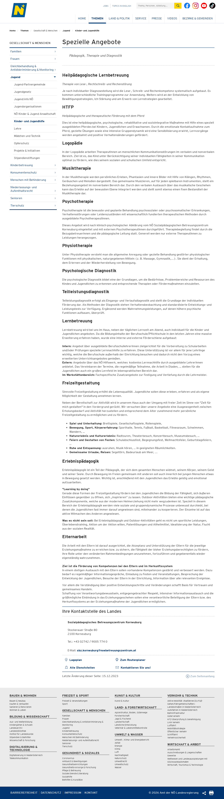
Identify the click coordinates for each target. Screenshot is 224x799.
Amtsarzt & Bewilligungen (74, 761)
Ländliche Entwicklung (125, 724)
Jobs (105, 5)
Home (82, 18)
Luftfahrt (171, 725)
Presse (157, 18)
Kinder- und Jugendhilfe (87, 30)
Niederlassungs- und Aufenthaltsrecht (33, 188)
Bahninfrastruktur (176, 713)
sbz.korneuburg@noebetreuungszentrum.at (106, 650)
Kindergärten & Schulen (21, 724)
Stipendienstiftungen (27, 158)
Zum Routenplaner (132, 660)
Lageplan (75, 660)
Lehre (17, 128)
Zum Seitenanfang (200, 676)
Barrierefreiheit (24, 792)
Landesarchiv (16, 728)
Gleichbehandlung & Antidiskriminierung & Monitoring (33, 67)
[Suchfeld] (155, 6)
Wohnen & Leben (18, 710)
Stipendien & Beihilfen (20, 737)
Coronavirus (68, 758)
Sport (65, 703)
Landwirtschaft (122, 721)
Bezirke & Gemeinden (197, 18)
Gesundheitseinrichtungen (75, 764)
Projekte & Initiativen (27, 150)
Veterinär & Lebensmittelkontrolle (131, 728)
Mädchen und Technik (27, 136)
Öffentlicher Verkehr (177, 731)
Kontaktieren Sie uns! (136, 667)
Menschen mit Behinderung (33, 180)
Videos (172, 18)
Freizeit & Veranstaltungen (75, 700)
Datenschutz (51, 792)
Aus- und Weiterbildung (21, 721)
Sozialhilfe (67, 776)
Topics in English (121, 5)
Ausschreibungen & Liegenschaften (184, 752)
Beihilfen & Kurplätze (72, 779)
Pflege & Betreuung (71, 770)
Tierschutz (33, 205)
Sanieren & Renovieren (20, 707)
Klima (117, 749)
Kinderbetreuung (33, 165)
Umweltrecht (121, 761)
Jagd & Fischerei (123, 718)
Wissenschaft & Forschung (22, 740)
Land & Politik (119, 18)
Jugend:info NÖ (23, 99)
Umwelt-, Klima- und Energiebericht (132, 739)
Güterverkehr (173, 716)
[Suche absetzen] (177, 6)
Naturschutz (121, 758)
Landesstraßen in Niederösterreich (184, 707)
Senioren (33, 198)
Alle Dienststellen (82, 667)
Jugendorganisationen (28, 106)
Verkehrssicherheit (176, 737)
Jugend (66, 30)
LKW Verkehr (173, 722)
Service (140, 18)
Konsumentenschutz (33, 172)
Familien (33, 51)
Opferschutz (21, 143)
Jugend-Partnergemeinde (29, 84)
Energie (118, 745)
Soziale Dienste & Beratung (75, 773)
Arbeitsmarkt (173, 749)
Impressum (73, 792)
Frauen (33, 58)
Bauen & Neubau (18, 700)
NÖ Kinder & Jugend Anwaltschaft (35, 114)
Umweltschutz (121, 764)
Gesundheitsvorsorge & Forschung (79, 767)
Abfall (117, 742)
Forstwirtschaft (122, 715)
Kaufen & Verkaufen (19, 703)
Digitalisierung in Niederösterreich (26, 755)
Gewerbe (171, 755)
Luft (117, 752)
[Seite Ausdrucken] (211, 794)
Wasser (118, 767)
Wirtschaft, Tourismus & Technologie (185, 764)
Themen (97, 18)
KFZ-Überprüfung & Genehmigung (184, 719)
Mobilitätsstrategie (176, 728)
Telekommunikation (19, 758)
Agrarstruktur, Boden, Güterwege (131, 712)
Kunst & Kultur (122, 700)
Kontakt (91, 792)
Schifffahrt (172, 734)
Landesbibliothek (18, 731)
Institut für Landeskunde (21, 734)
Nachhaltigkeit (121, 755)
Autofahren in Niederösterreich (182, 710)
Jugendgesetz (22, 91)
